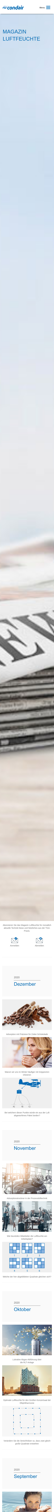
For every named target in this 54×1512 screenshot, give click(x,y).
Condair (13, 7)
